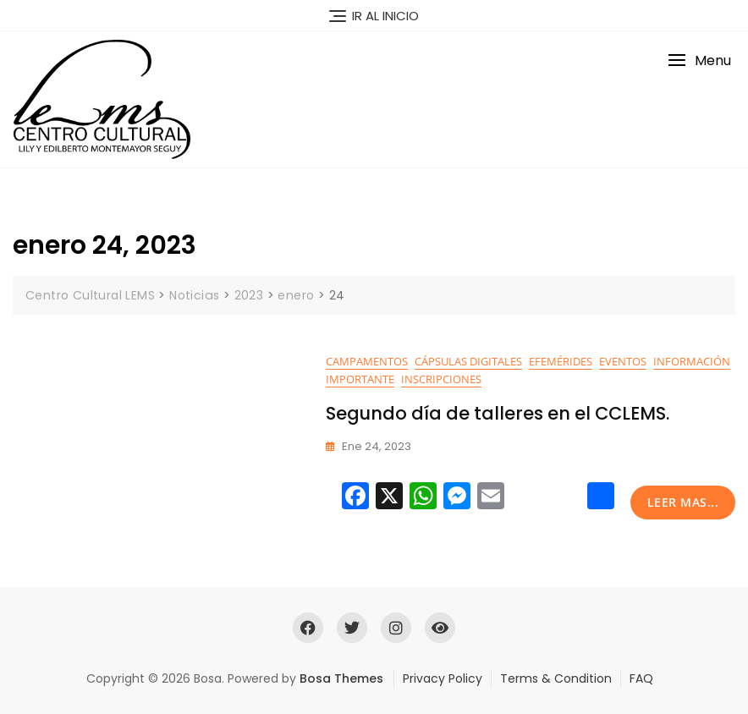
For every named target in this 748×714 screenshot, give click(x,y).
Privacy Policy (442, 678)
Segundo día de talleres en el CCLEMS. (497, 413)
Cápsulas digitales (468, 361)
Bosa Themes (341, 678)
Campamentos (367, 361)
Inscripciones (441, 379)
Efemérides (560, 361)
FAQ (641, 678)
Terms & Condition (556, 678)
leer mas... (683, 502)
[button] (699, 60)
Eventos (622, 361)
